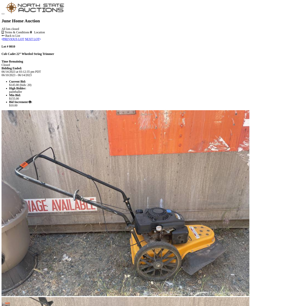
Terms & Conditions (15, 32)
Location (37, 32)
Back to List (11, 35)
